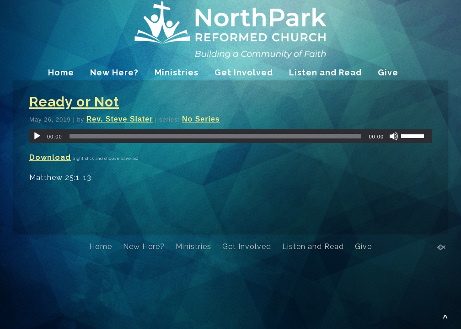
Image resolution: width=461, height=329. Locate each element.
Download (50, 157)
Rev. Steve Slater (119, 119)
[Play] (37, 136)
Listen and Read (325, 72)
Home (61, 72)
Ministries (176, 72)
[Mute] (393, 136)
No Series (201, 119)
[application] (230, 136)
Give (388, 72)
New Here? (114, 72)
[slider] (216, 136)
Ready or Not (74, 102)
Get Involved (243, 72)
